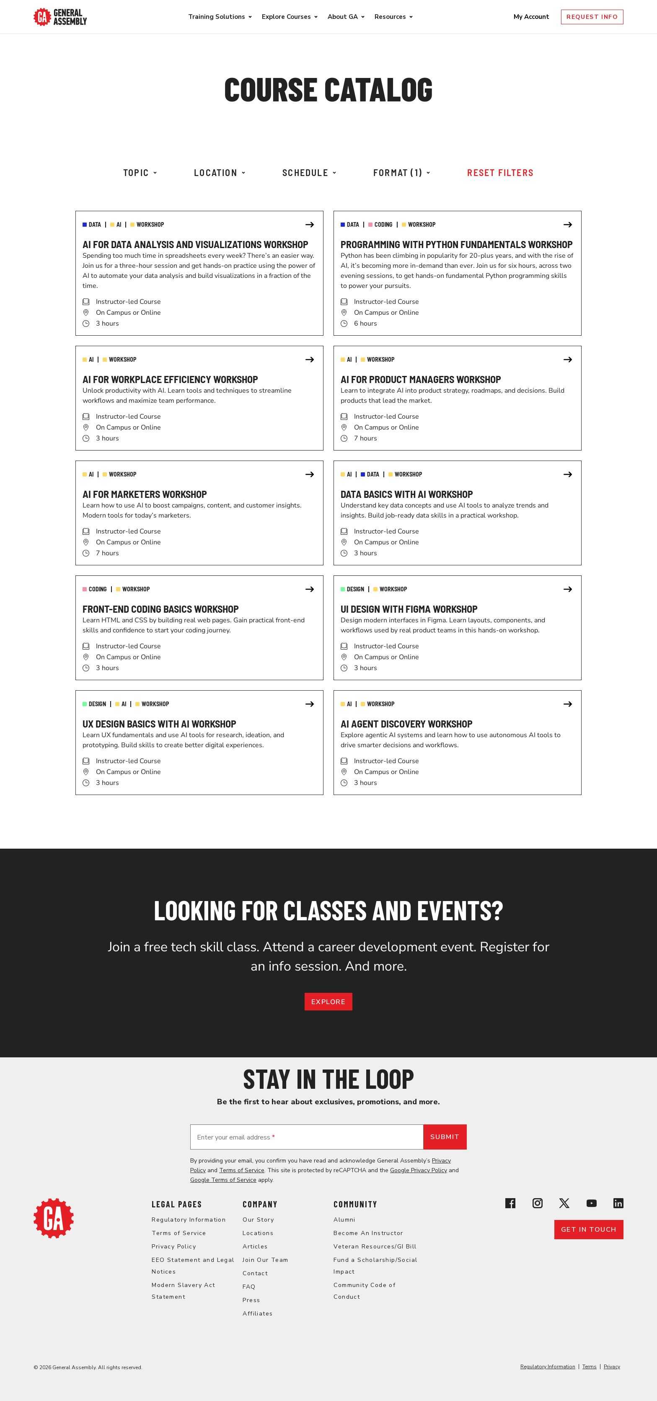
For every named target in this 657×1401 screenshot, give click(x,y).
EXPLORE (328, 1002)
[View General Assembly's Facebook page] (510, 1204)
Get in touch (589, 1229)
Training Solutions (216, 17)
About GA (343, 17)
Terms (589, 1366)
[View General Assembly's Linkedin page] (618, 1204)
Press (251, 1300)
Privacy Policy (174, 1247)
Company (260, 1204)
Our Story (258, 1220)
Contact (255, 1273)
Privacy (612, 1366)
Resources (390, 17)
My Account (532, 17)
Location (219, 172)
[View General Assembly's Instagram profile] (538, 1204)
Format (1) (401, 172)
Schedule (309, 172)
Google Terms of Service (223, 1180)
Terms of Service (241, 1170)
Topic (140, 172)
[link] (199, 273)
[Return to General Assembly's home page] (54, 1236)
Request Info (592, 17)
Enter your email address (236, 1137)
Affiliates (258, 1314)
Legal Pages (177, 1204)
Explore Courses (286, 17)
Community (356, 1204)
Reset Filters (500, 172)
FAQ (249, 1287)
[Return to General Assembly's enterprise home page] (60, 17)
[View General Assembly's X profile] (564, 1204)
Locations (258, 1233)
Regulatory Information (189, 1220)
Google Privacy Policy (418, 1170)
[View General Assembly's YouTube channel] (592, 1204)
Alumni (344, 1220)
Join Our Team (265, 1260)
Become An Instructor (368, 1233)
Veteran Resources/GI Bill (375, 1247)
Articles (255, 1247)
